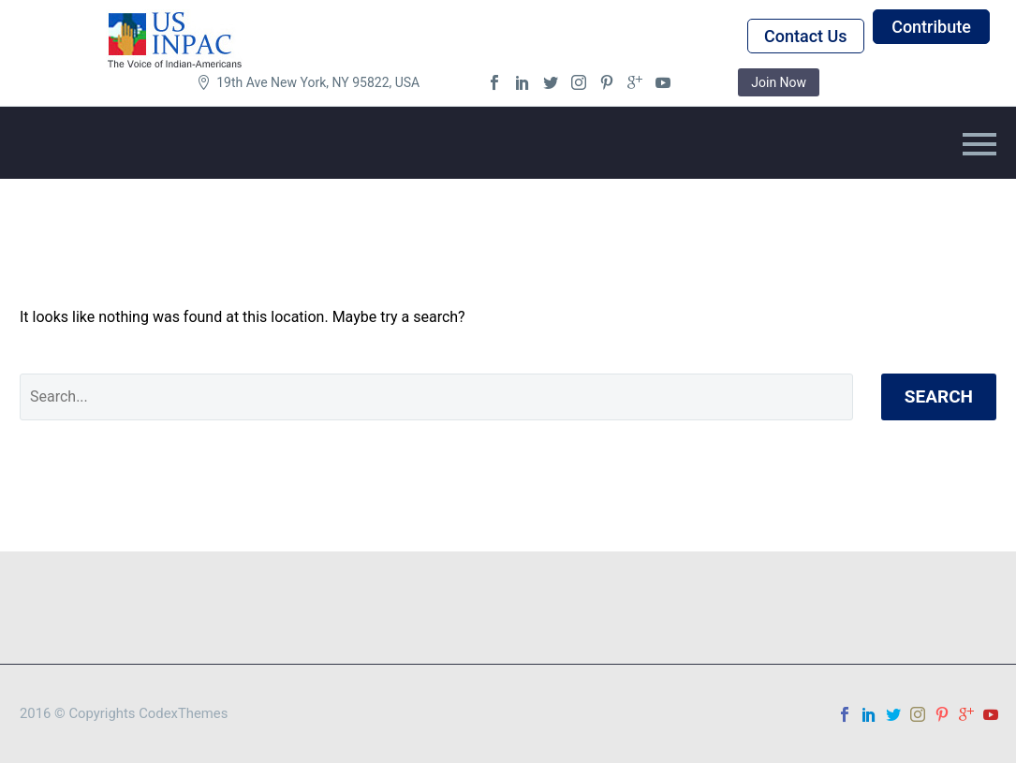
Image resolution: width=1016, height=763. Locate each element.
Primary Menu (979, 144)
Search (939, 396)
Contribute (931, 27)
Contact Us (805, 36)
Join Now (778, 82)
